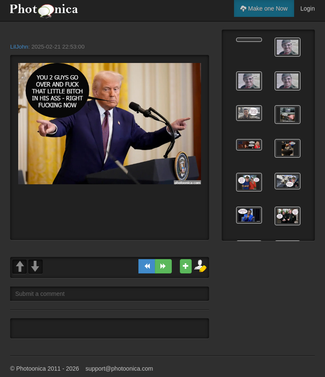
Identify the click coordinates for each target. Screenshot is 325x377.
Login (307, 8)
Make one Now (263, 8)
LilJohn (19, 47)
